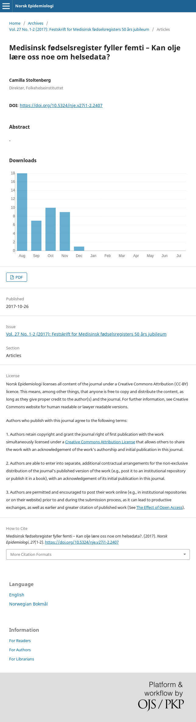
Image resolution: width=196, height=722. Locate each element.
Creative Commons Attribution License (100, 442)
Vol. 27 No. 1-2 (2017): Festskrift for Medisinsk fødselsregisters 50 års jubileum (79, 29)
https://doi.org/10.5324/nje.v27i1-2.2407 (61, 105)
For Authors (20, 649)
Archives (35, 23)
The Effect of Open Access (159, 507)
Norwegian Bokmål (28, 604)
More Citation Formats (30, 554)
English (16, 595)
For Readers (20, 640)
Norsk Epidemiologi (34, 6)
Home (14, 23)
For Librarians (21, 659)
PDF (19, 277)
